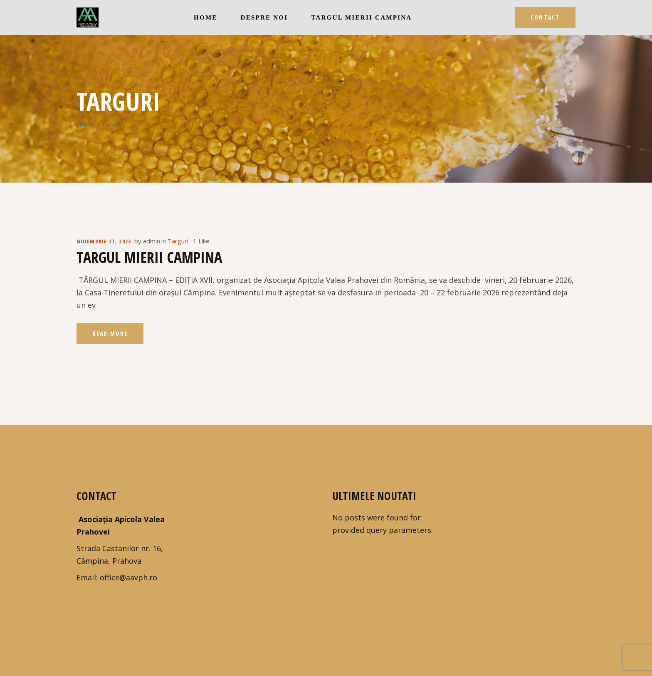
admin (151, 241)
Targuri (178, 241)
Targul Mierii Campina (149, 257)
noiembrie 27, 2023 (104, 241)
